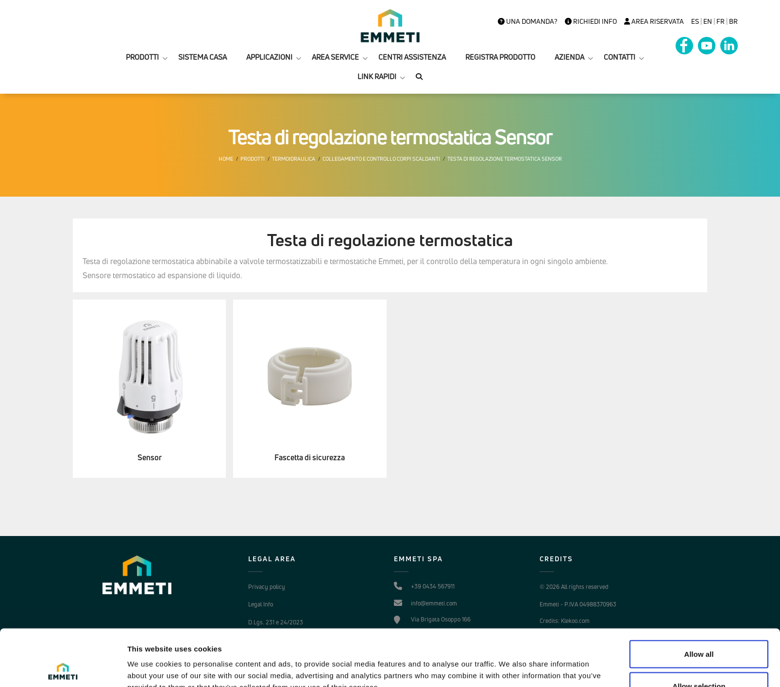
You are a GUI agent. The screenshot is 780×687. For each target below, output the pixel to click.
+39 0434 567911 (433, 586)
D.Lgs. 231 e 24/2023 (275, 622)
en (707, 21)
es (695, 21)
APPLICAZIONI (269, 57)
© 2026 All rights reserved (574, 587)
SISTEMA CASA (202, 57)
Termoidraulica (293, 158)
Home (226, 158)
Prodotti (252, 158)
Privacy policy (266, 587)
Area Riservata (654, 21)
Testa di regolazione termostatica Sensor (504, 158)
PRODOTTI (142, 57)
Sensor (149, 457)
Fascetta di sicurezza (309, 457)
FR (720, 21)
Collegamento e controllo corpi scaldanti (381, 158)
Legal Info (260, 604)
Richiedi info (591, 21)
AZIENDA (569, 57)
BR (733, 21)
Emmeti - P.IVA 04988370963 (578, 604)
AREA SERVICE (335, 57)
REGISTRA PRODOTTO (500, 57)
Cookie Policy (265, 640)
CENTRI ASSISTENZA (412, 57)
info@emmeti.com (434, 603)
